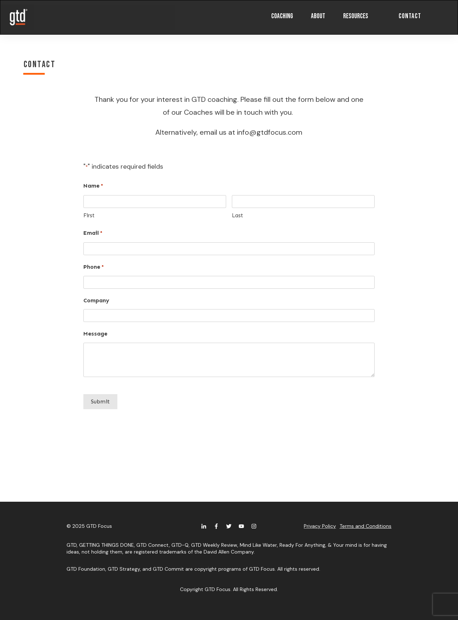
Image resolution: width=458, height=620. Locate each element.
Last (237, 215)
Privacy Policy (320, 526)
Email (92, 233)
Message (95, 333)
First (88, 215)
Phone (93, 267)
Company (96, 300)
